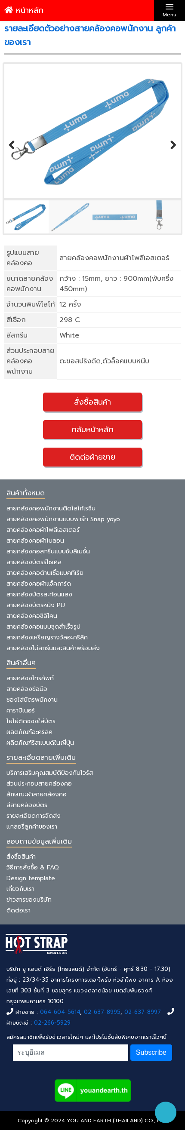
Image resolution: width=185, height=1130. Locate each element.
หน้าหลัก (23, 10)
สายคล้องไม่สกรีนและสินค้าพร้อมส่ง (53, 648)
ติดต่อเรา (18, 910)
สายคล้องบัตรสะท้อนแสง (39, 594)
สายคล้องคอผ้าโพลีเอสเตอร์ (43, 529)
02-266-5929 (52, 1023)
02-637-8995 (102, 1012)
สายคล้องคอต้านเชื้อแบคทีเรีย (44, 572)
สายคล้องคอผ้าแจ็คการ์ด (38, 583)
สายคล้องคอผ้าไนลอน (35, 540)
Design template (30, 878)
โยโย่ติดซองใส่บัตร (31, 721)
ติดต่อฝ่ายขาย (92, 457)
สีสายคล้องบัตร (26, 805)
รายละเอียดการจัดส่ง (33, 815)
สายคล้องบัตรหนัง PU (35, 605)
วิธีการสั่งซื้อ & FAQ (32, 867)
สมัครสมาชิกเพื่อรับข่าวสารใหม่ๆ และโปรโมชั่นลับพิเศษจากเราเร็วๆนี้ (86, 1037)
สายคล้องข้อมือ (26, 689)
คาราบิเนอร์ (20, 710)
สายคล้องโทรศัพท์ (30, 678)
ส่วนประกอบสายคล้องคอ (39, 783)
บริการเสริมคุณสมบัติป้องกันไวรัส (49, 772)
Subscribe (151, 1052)
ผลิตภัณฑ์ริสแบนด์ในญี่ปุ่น (40, 742)
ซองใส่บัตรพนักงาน (32, 699)
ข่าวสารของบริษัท (29, 899)
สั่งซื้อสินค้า (92, 402)
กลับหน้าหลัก (92, 430)
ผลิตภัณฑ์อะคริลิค (29, 732)
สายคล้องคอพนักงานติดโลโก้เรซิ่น (51, 508)
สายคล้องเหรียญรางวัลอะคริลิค (47, 637)
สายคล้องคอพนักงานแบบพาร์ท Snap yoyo (63, 519)
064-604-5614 (60, 1012)
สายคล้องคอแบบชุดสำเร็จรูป (43, 626)
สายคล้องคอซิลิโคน (31, 615)
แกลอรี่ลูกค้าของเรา (31, 826)
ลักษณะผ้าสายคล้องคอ (36, 794)
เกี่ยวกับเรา (20, 889)
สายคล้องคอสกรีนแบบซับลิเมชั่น (48, 551)
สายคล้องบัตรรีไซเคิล (34, 562)
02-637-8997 (142, 1012)
